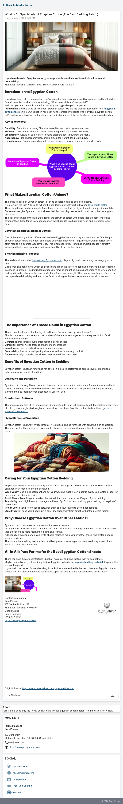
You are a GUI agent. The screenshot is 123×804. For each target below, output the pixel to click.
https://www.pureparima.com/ (20, 620)
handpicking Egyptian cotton (47, 260)
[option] (61, 766)
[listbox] (61, 779)
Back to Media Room (17, 5)
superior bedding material (89, 562)
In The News (61, 695)
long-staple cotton (98, 205)
